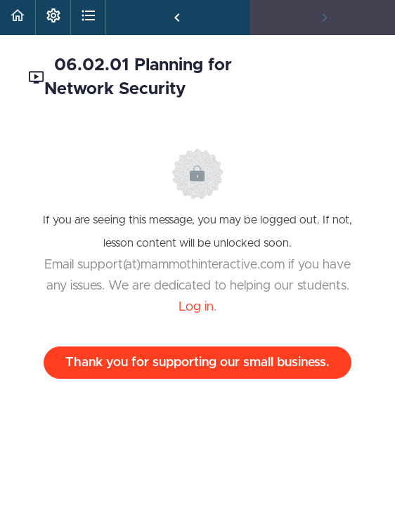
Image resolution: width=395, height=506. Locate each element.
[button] (17, 17)
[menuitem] (52, 17)
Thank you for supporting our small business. (197, 362)
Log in (196, 307)
